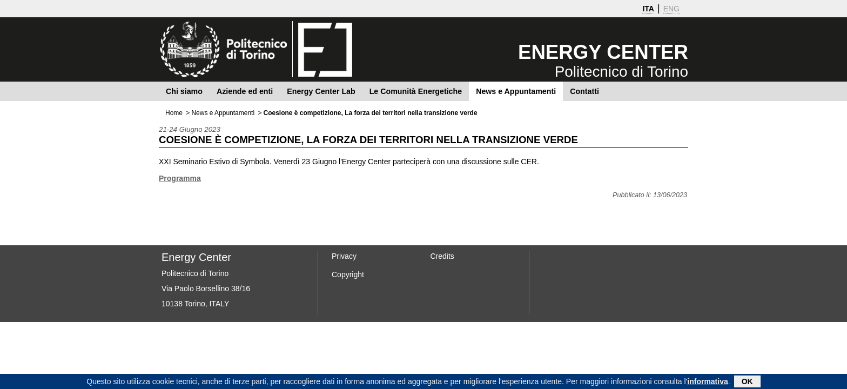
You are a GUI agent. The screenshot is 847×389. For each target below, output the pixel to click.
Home (174, 113)
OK (747, 382)
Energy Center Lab (321, 91)
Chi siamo (184, 91)
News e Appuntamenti (516, 91)
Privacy (344, 256)
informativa (707, 382)
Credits (442, 256)
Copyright (348, 274)
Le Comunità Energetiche (415, 91)
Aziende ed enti (245, 91)
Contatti (584, 91)
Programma (180, 178)
